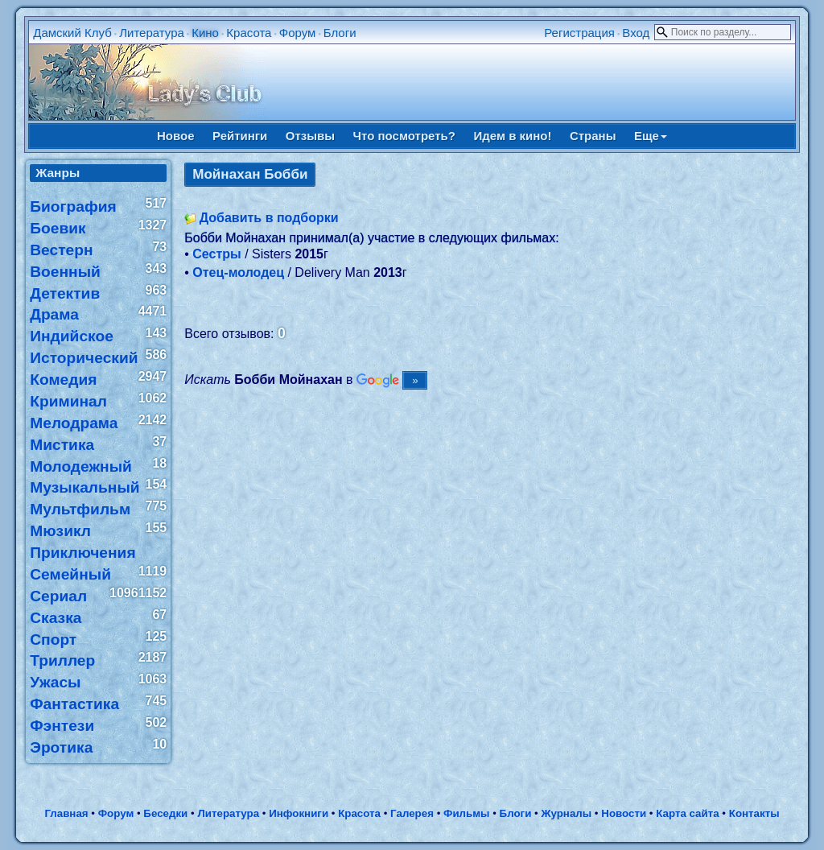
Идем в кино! (512, 135)
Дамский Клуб (72, 32)
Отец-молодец (238, 272)
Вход (635, 32)
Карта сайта (687, 813)
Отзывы (310, 135)
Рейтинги (239, 135)
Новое (176, 135)
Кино (205, 32)
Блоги (339, 32)
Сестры (216, 254)
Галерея (412, 813)
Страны (593, 135)
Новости (623, 813)
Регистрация (579, 32)
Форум (297, 32)
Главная (66, 813)
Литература (151, 32)
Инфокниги (298, 813)
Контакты (754, 813)
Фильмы (466, 813)
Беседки (165, 813)
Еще (650, 135)
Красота (248, 32)
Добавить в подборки (269, 218)
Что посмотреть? (404, 135)
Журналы (566, 813)
